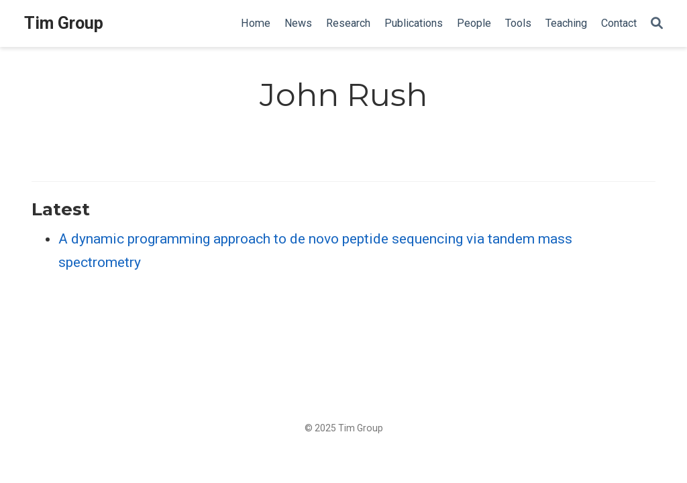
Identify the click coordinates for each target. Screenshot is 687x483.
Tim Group (63, 23)
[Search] (657, 24)
